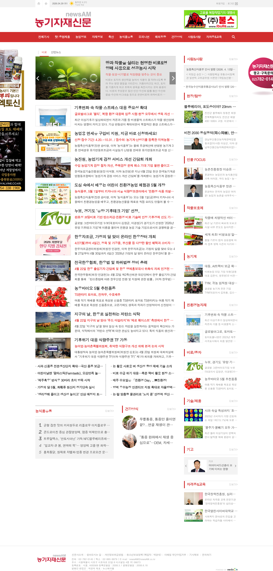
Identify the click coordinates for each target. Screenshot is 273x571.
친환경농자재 (197, 304)
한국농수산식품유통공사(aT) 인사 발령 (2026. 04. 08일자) (212, 87)
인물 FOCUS (196, 159)
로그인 (231, 3)
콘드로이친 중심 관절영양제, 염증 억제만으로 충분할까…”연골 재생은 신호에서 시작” (77, 432)
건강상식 (176, 37)
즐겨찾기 (46, 3)
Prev (38, 78)
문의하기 (206, 554)
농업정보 (80, 37)
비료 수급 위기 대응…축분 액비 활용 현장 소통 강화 (144, 373)
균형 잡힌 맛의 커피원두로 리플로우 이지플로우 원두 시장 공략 (77, 425)
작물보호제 (195, 208)
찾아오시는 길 (94, 554)
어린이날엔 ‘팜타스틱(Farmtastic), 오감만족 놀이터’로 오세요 (70, 373)
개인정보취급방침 (113, 554)
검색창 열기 (233, 37)
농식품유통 (126, 37)
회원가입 (220, 3)
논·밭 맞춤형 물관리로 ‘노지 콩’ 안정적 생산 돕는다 (144, 394)
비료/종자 (194, 352)
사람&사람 (194, 37)
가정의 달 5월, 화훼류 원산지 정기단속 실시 (66, 387)
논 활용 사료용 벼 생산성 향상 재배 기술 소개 (142, 366)
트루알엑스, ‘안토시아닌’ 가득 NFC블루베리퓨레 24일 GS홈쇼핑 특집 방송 (77, 439)
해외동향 (160, 37)
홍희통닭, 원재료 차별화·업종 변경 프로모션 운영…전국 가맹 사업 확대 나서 (77, 452)
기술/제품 (194, 400)
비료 (44, 52)
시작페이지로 (38, 3)
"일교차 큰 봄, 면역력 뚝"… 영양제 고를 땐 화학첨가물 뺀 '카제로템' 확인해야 (77, 445)
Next (173, 78)
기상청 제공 (79, 5)
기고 (190, 449)
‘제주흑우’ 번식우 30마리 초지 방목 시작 (63, 380)
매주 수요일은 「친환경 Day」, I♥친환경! (140, 380)
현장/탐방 (194, 96)
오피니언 (144, 37)
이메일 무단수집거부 (175, 554)
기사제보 (194, 554)
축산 (111, 37)
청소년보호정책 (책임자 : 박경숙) (144, 554)
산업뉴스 (56, 52)
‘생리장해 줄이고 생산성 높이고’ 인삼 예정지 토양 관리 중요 (70, 394)
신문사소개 (77, 554)
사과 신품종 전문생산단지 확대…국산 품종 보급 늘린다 (70, 366)
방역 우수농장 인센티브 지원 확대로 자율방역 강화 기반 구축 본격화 (144, 387)
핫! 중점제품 (62, 37)
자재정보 (97, 37)
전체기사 (43, 37)
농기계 (192, 256)
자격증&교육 (214, 37)
